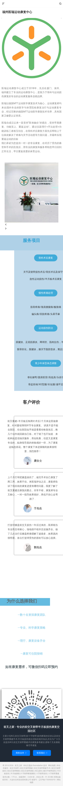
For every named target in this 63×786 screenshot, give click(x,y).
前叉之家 (31, 4)
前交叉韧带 (14, 768)
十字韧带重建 (53, 774)
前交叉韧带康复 (27, 771)
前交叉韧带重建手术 (42, 768)
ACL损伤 (38, 771)
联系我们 (42, 753)
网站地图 (51, 765)
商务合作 (21, 753)
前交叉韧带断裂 (13, 771)
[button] (31, 225)
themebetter (38, 765)
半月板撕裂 (15, 774)
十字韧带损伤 (41, 774)
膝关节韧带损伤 (49, 771)
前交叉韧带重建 (26, 768)
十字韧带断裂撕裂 (28, 774)
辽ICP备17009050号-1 (48, 780)
